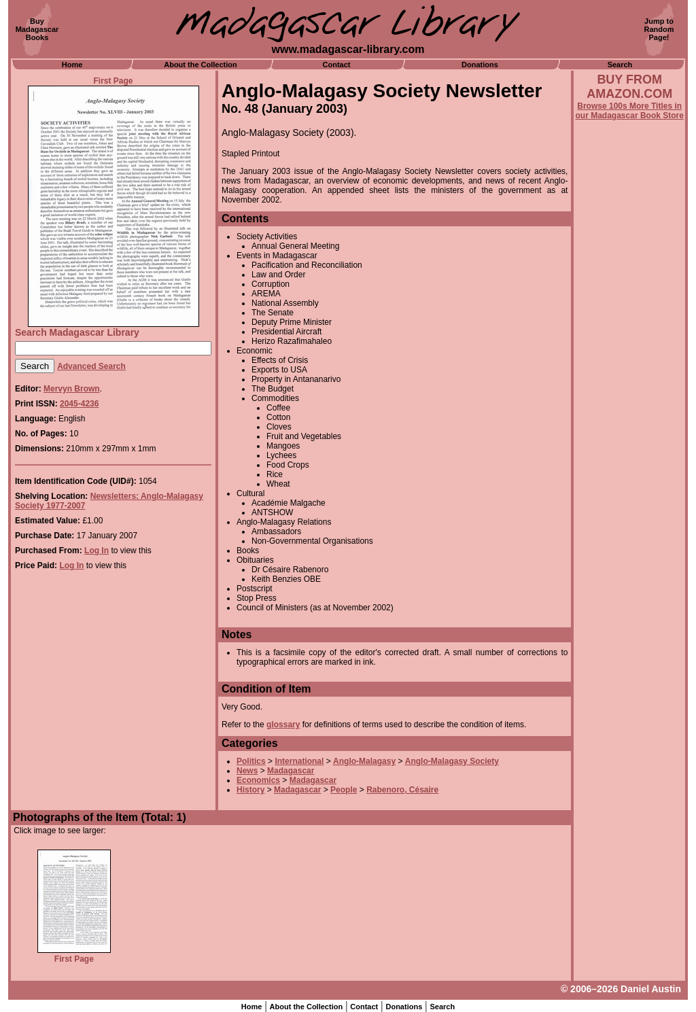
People (343, 790)
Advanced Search (91, 366)
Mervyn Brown (72, 389)
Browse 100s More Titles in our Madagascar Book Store (630, 110)
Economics (258, 780)
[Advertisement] (629, 487)
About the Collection (200, 64)
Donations (480, 64)
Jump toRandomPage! (659, 29)
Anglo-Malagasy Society (452, 761)
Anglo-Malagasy (364, 761)
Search (620, 64)
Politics (251, 761)
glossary (283, 724)
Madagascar (290, 770)
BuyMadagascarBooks (37, 29)
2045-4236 (79, 403)
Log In (96, 550)
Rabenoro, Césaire (402, 790)
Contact (337, 64)
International (299, 761)
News (247, 770)
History (250, 790)
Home (72, 64)
